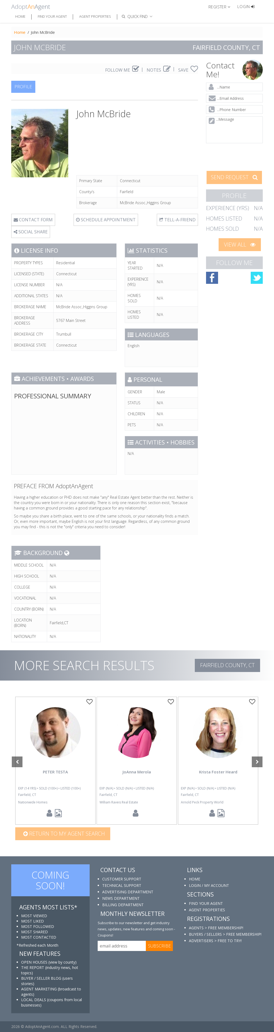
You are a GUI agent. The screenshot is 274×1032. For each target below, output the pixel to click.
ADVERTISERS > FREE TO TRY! (215, 940)
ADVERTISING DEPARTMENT (127, 891)
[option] (55, 761)
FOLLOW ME (122, 70)
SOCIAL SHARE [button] (31, 232)
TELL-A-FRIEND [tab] (177, 220)
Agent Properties (95, 16)
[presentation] (234, 156)
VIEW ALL (240, 244)
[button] (221, 6)
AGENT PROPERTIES (207, 909)
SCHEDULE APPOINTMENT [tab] (106, 220)
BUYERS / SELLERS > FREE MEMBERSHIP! (225, 934)
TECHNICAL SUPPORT (121, 885)
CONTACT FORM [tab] (33, 220)
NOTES (159, 70)
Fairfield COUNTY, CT (227, 665)
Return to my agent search (64, 833)
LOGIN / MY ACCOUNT (209, 885)
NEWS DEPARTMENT (121, 898)
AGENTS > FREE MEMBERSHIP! (216, 927)
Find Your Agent (52, 16)
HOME (194, 879)
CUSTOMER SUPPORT (121, 879)
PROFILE (23, 86)
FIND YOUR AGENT (206, 903)
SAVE (188, 70)
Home (20, 16)
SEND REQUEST (234, 177)
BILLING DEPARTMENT (123, 904)
